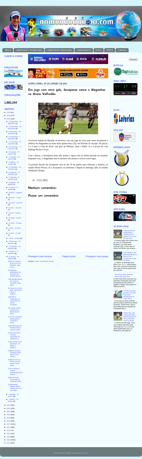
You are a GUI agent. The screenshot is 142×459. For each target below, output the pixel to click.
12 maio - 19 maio (15, 223)
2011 (9, 443)
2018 (9, 421)
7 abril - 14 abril (14, 238)
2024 (9, 119)
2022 (9, 408)
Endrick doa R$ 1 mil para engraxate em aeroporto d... (14, 336)
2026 (9, 112)
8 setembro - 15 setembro (14, 173)
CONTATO (122, 50)
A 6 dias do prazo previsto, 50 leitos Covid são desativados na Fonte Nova (129, 294)
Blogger (85, 453)
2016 (9, 427)
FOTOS (98, 50)
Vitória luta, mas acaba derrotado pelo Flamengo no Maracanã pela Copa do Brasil (129, 317)
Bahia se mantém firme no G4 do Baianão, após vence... (14, 264)
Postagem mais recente (40, 256)
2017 (9, 424)
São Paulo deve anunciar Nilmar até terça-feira (124, 275)
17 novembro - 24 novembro (14, 143)
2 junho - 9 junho (15, 213)
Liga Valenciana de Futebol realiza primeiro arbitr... (15, 327)
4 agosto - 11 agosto (13, 188)
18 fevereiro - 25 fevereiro (14, 242)
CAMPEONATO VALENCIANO (29, 50)
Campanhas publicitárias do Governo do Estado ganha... (14, 273)
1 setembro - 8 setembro (13, 178)
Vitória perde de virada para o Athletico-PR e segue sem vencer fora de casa (129, 234)
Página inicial (68, 256)
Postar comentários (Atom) (44, 261)
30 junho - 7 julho (15, 198)
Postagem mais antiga (97, 256)
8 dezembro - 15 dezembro (14, 132)
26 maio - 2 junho (15, 218)
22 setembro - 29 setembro (14, 168)
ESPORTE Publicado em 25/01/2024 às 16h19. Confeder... (14, 301)
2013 (9, 437)
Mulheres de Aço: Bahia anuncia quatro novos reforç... (14, 362)
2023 (9, 405)
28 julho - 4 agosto (15, 192)
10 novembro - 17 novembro (14, 148)
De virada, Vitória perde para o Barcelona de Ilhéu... (14, 311)
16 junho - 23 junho (15, 203)
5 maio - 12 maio (15, 228)
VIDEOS (109, 50)
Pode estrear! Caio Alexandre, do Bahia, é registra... (15, 345)
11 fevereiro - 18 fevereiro (14, 247)
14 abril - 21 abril (15, 233)
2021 (9, 411)
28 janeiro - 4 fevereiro (13, 252)
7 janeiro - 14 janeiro (13, 400)
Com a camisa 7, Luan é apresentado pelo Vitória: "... (15, 371)
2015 (9, 430)
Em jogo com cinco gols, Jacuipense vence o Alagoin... (15, 291)
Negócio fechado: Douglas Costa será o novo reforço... (14, 353)
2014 (9, 433)
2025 (9, 115)
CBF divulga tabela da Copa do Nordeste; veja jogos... (15, 282)
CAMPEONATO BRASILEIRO (59, 50)
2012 (9, 440)
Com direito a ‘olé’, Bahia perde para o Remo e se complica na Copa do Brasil (130, 256)
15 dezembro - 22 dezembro (14, 127)
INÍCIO (8, 50)
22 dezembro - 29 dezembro (14, 122)
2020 (9, 415)
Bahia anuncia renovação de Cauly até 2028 (14, 379)
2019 (9, 418)
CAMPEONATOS (83, 50)
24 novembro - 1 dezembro (14, 138)
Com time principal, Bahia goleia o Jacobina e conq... (15, 320)
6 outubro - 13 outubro (13, 163)
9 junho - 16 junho (15, 208)
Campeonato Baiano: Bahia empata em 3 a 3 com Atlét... (15, 387)
